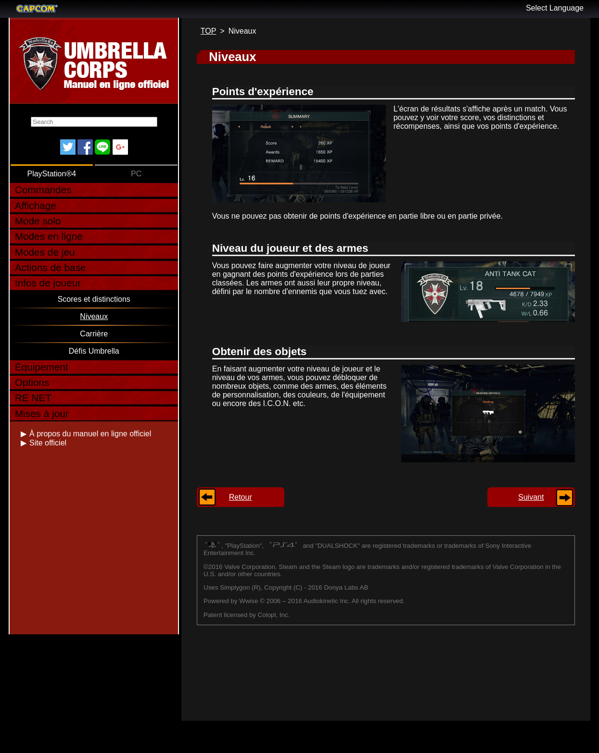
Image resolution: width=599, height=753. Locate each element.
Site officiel (47, 443)
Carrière (94, 334)
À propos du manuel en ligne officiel (90, 434)
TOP (209, 31)
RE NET (33, 397)
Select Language (555, 8)
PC (136, 174)
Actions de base (50, 267)
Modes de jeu (45, 252)
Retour (240, 497)
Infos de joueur (48, 282)
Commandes (43, 189)
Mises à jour (42, 413)
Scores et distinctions (94, 299)
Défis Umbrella (94, 351)
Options (32, 382)
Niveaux (94, 316)
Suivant (531, 497)
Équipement (41, 366)
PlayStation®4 (51, 174)
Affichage (35, 205)
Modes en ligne (49, 236)
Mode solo (38, 220)
